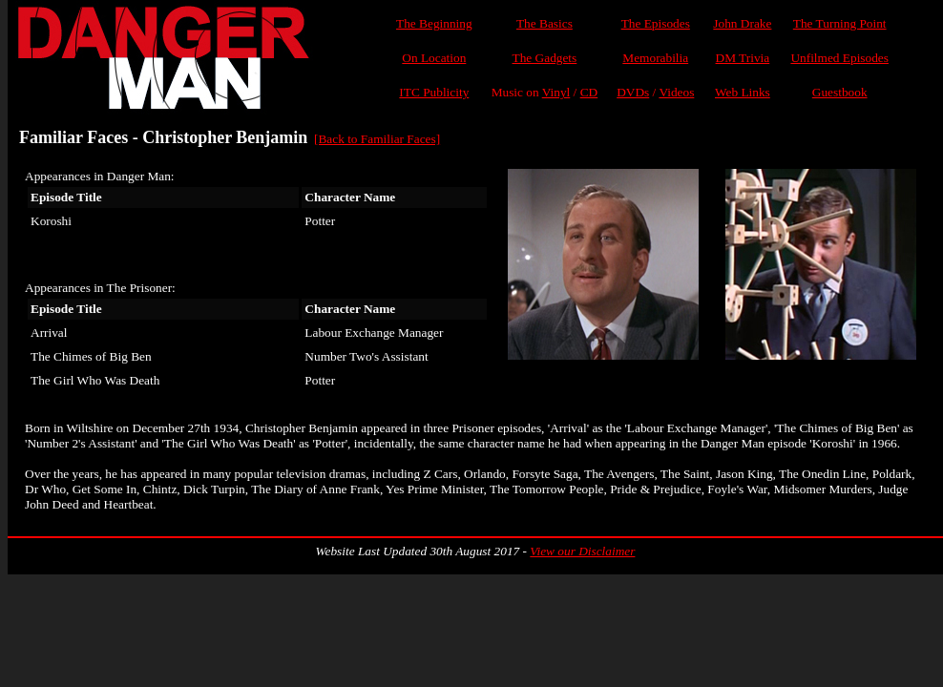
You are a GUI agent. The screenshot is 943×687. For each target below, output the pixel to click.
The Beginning (434, 23)
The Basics (544, 23)
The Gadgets (545, 58)
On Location (434, 58)
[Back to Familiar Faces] (377, 139)
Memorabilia (655, 58)
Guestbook (840, 92)
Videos (676, 92)
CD (589, 92)
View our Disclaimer (582, 551)
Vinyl (556, 92)
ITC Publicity (434, 92)
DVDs (633, 92)
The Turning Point (840, 23)
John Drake (742, 23)
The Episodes (655, 23)
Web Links (742, 92)
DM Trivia (743, 58)
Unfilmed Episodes (839, 58)
